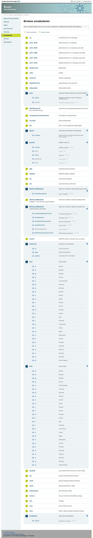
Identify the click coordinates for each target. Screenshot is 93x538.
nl (35, 335)
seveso (32, 496)
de (35, 284)
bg (35, 273)
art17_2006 (33, 53)
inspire (31, 239)
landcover (33, 244)
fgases (31, 130)
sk (35, 356)
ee (35, 291)
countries (37, 135)
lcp (30, 476)
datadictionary (34, 83)
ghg (30, 169)
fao (30, 125)
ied (30, 184)
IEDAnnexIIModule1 (36, 189)
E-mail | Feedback (9, 532)
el (35, 295)
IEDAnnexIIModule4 (36, 207)
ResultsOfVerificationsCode (43, 221)
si (35, 353)
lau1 (30, 262)
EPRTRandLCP (34, 108)
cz (35, 281)
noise (31, 486)
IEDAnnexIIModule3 (36, 199)
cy (35, 277)
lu (35, 324)
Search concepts (45, 32)
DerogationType (39, 217)
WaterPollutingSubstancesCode (44, 233)
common (32, 78)
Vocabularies (8, 35)
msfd (31, 481)
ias (30, 179)
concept (37, 147)
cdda (31, 73)
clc (35, 248)
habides (32, 174)
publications (33, 491)
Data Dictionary (18, 14)
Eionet (11, 14)
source (37, 155)
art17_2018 (33, 63)
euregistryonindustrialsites (39, 115)
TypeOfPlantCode (40, 225)
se (35, 349)
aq (30, 38)
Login (74, 1)
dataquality (33, 88)
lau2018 (32, 471)
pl (35, 338)
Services (6, 38)
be (35, 270)
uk (35, 360)
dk (35, 288)
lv (35, 328)
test (30, 501)
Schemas (6, 32)
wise (31, 511)
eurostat (32, 120)
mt (35, 331)
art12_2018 (33, 48)
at (35, 266)
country (37, 520)
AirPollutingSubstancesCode (43, 213)
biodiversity (33, 68)
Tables (6, 25)
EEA (11, 1)
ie (35, 313)
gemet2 (32, 142)
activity (37, 97)
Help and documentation (11, 18)
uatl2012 (37, 256)
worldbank (33, 516)
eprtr (31, 93)
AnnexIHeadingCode (41, 193)
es (35, 299)
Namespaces (8, 42)
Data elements (8, 28)
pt (35, 342)
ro (35, 346)
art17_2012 (33, 58)
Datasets (6, 22)
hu (35, 310)
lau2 (30, 366)
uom (31, 506)
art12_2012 (33, 43)
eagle (36, 252)
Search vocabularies (31, 32)
